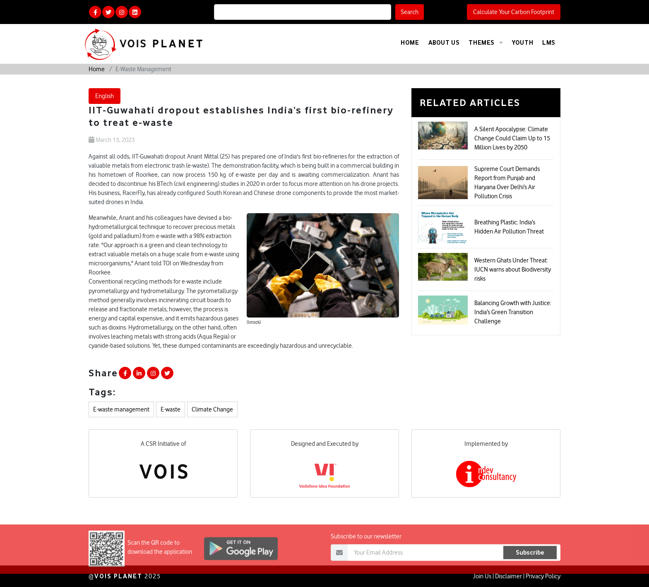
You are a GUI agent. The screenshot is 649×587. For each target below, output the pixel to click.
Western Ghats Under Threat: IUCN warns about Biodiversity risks (512, 269)
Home (410, 42)
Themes (486, 42)
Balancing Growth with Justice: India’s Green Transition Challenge (512, 312)
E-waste (170, 409)
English (104, 96)
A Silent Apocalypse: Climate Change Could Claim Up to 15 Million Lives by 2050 (512, 138)
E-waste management (121, 409)
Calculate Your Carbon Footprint (513, 12)
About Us (444, 42)
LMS (548, 42)
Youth (522, 42)
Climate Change (212, 409)
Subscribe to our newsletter (366, 547)
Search (409, 12)
